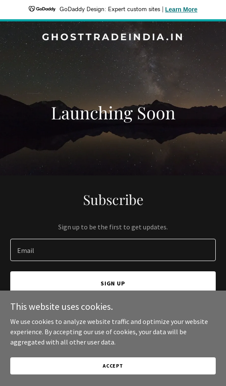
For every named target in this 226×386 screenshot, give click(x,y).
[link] (113, 37)
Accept (113, 365)
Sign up (113, 283)
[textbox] (113, 250)
